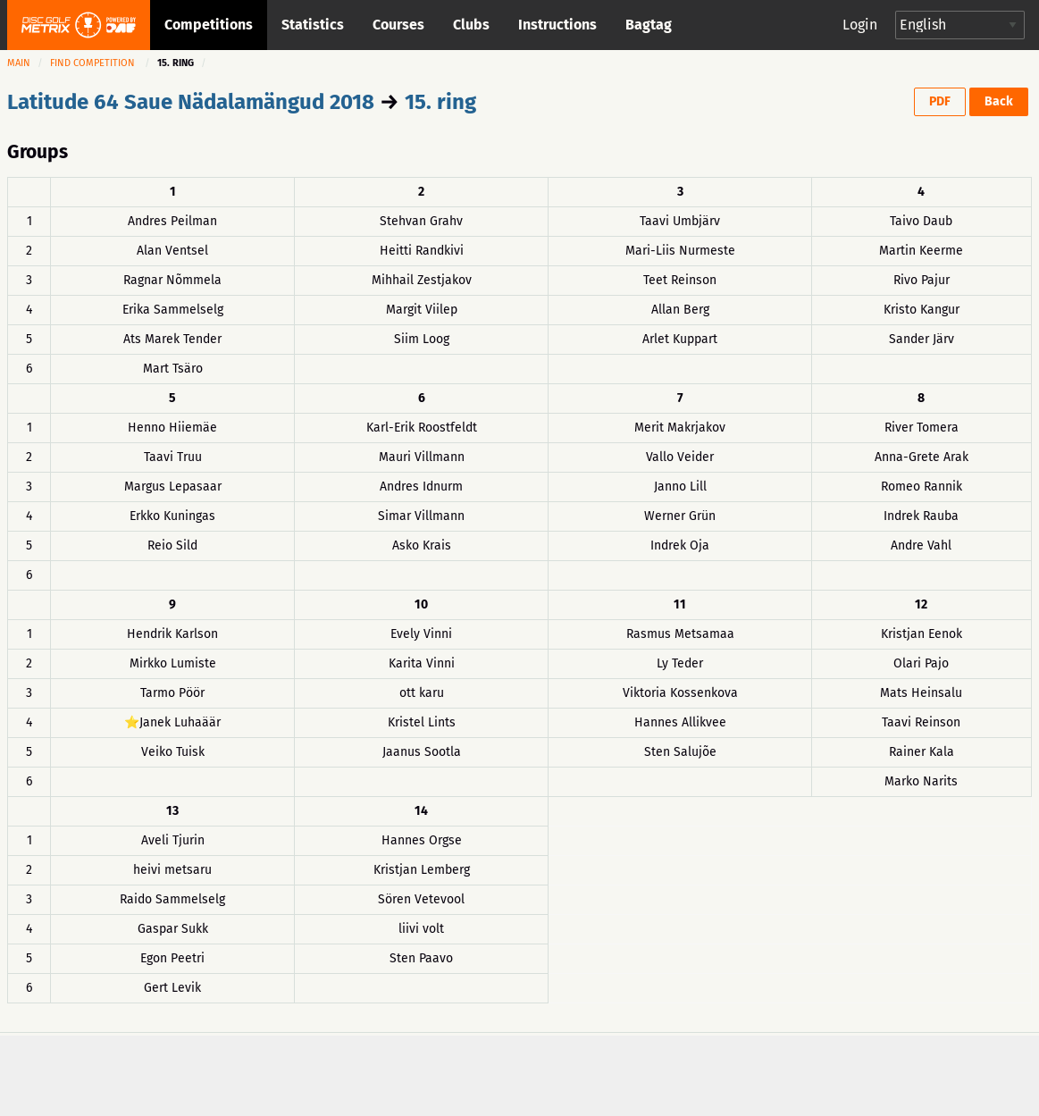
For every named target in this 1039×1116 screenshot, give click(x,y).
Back (999, 101)
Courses (398, 24)
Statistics (312, 24)
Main (18, 63)
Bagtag (648, 24)
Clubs (471, 24)
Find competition (92, 63)
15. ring (440, 101)
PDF (940, 101)
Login (859, 24)
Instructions (557, 24)
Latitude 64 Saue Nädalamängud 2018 (190, 101)
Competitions (208, 24)
